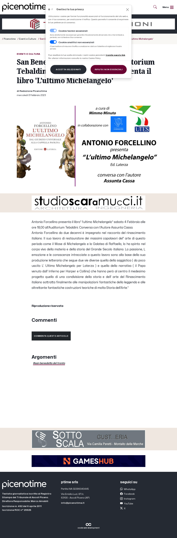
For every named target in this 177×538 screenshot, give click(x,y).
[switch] (53, 42)
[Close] (127, 9)
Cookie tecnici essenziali (73, 31)
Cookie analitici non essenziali (76, 42)
